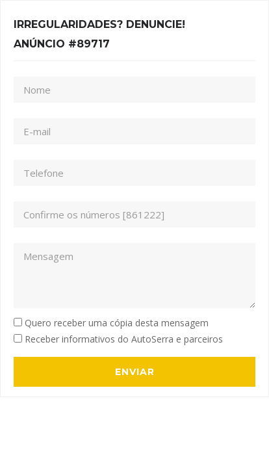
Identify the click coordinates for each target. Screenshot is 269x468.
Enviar (135, 372)
